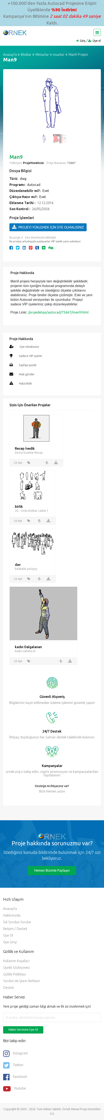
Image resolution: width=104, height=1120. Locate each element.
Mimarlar (42, 54)
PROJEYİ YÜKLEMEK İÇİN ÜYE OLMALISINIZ (48, 227)
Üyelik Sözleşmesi (16, 967)
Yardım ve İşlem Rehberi (21, 981)
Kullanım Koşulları (16, 961)
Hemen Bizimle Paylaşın (52, 870)
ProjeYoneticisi (33, 163)
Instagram (15, 1053)
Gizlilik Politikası (14, 974)
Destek (8, 987)
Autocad (33, 185)
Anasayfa (10, 54)
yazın (60, 791)
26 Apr (18, 462)
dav (18, 564)
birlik (19, 506)
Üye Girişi (10, 942)
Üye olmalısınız (29, 346)
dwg (23, 178)
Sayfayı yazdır (28, 365)
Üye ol (97, 40)
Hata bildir (25, 383)
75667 (71, 163)
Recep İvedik (25, 448)
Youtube (14, 1088)
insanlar (58, 54)
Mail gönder (27, 374)
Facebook (15, 1077)
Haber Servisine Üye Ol (23, 1029)
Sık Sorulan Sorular (17, 922)
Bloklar (26, 54)
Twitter (13, 1065)
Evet (45, 191)
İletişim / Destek (15, 929)
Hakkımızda (11, 915)
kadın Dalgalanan (28, 647)
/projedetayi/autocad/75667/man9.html (58, 312)
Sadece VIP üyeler (30, 356)
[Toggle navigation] (97, 32)
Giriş (82, 40)
